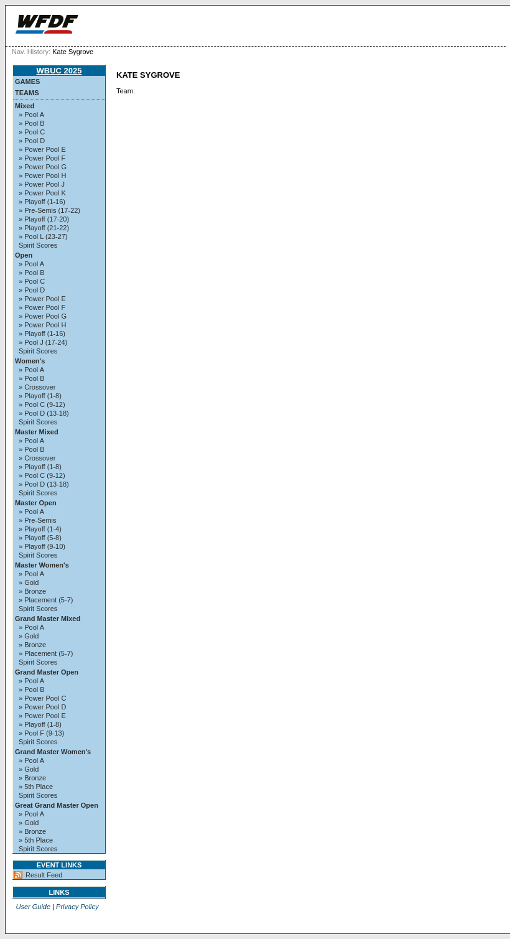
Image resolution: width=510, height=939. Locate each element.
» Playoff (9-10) (42, 546)
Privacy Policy (77, 906)
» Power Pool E (42, 149)
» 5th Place (36, 786)
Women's (30, 361)
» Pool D (32, 140)
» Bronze (32, 591)
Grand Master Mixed (47, 618)
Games (27, 81)
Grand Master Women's (53, 751)
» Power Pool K (42, 193)
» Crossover (37, 387)
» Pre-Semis (38, 520)
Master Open (36, 503)
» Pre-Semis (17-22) (49, 210)
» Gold (29, 582)
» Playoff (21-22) (44, 227)
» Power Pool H (42, 175)
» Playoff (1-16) (42, 201)
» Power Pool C (42, 698)
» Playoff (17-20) (44, 219)
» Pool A (31, 114)
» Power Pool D (42, 707)
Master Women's (42, 565)
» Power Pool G (43, 167)
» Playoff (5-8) (40, 537)
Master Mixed (36, 432)
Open (23, 255)
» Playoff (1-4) (40, 529)
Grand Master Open (46, 672)
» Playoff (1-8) (40, 395)
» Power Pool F (42, 158)
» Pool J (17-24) (43, 342)
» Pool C (32, 132)
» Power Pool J (42, 184)
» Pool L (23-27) (43, 236)
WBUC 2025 (59, 70)
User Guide (33, 906)
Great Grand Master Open (56, 805)
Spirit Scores (38, 245)
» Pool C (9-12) (42, 404)
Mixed (24, 106)
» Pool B (32, 123)
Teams (27, 92)
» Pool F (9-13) (41, 733)
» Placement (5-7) (46, 600)
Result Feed (44, 875)
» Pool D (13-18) (44, 413)
